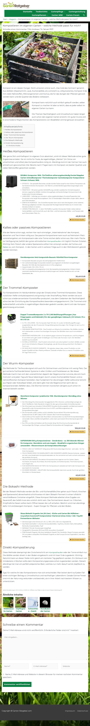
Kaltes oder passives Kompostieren (19, 132)
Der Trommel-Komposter (15, 135)
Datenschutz (82, 717)
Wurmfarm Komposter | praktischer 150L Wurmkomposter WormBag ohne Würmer (51, 398)
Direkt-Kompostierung (14, 143)
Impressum (70, 717)
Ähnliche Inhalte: (14, 145)
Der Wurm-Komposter (14, 138)
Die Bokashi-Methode (13, 140)
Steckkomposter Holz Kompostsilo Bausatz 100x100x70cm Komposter (49, 258)
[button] (84, 15)
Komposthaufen (54, 242)
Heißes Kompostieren (13, 130)
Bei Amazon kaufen (78, 220)
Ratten (6, 247)
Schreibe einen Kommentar (15, 29)
